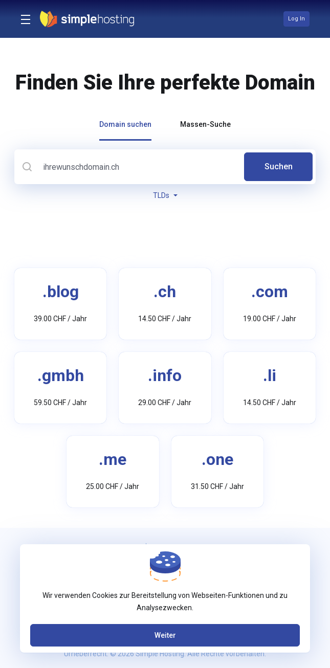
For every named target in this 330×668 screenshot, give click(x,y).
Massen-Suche (205, 124)
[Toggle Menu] (24, 19)
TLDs (165, 195)
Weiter (165, 635)
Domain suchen (125, 124)
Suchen (279, 166)
